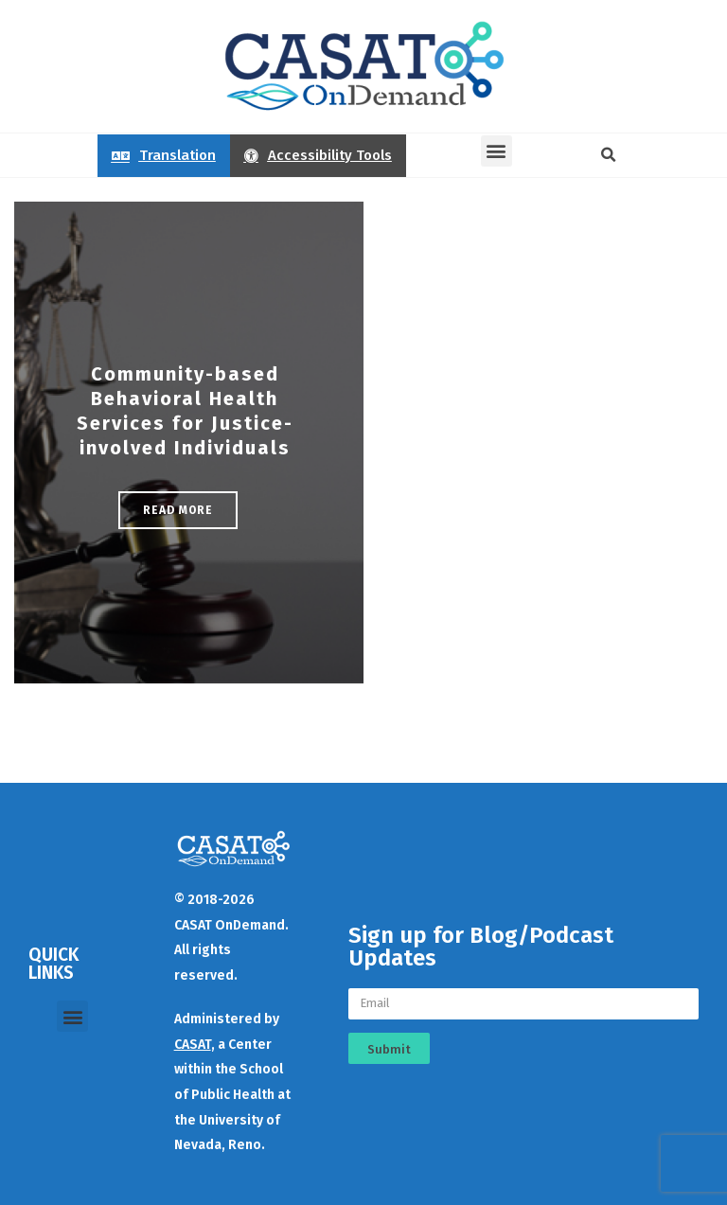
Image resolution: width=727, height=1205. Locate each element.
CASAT (192, 1045)
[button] (496, 151)
